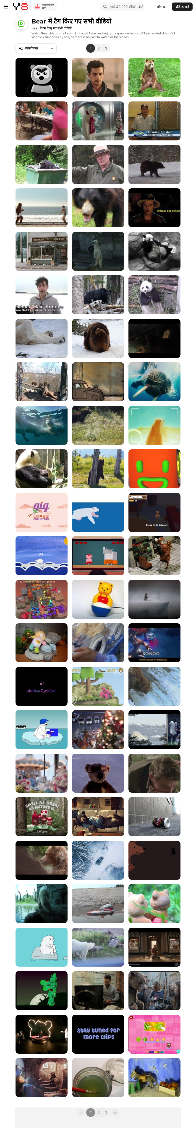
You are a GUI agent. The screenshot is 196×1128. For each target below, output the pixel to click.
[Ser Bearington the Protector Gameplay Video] (154, 512)
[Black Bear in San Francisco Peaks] (98, 294)
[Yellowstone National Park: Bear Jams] (98, 164)
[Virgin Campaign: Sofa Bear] (98, 816)
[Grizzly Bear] (98, 425)
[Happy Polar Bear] (42, 338)
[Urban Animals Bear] (42, 381)
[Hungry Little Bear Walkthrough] (154, 1034)
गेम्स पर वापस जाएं (48, 6)
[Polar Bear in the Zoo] (98, 251)
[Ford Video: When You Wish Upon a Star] (98, 729)
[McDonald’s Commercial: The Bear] (98, 860)
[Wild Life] (98, 468)
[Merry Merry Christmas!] (98, 1077)
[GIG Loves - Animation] (42, 512)
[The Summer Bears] (154, 903)
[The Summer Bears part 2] (98, 903)
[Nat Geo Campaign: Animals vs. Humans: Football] (154, 729)
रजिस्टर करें (182, 7)
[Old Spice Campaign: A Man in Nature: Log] (42, 816)
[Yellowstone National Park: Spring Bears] (154, 164)
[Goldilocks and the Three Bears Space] (154, 555)
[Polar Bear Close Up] (98, 947)
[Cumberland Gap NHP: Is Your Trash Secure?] (42, 164)
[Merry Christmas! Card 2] (154, 1077)
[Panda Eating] (154, 294)
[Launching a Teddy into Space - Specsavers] (98, 773)
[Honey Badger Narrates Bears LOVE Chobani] (42, 251)
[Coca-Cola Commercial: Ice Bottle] (98, 120)
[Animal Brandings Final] (154, 468)
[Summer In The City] (154, 816)
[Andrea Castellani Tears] (42, 686)
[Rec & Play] (154, 425)
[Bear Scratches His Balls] (154, 77)
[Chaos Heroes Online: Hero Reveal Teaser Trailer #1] (154, 642)
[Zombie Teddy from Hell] (42, 990)
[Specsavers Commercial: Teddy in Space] (42, 773)
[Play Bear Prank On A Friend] (42, 120)
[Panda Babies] (98, 642)
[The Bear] (98, 1034)
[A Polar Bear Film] (42, 903)
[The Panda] (42, 468)
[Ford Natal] (42, 1077)
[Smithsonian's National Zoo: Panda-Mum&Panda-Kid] (154, 251)
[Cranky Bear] (42, 1034)
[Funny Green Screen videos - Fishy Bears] (154, 686)
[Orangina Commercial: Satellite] (42, 207)
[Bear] (98, 599)
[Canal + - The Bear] (154, 990)
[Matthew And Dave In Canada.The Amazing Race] (98, 990)
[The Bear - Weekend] (98, 381)
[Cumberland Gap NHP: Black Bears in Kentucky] (154, 120)
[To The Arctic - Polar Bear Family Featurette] (42, 425)
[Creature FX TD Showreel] (154, 947)
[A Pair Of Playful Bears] (98, 338)
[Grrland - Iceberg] (42, 947)
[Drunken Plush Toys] (42, 642)
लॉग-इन (162, 7)
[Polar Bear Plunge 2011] (42, 294)
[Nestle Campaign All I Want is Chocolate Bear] (98, 77)
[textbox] (36, 48)
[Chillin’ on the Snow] (42, 729)
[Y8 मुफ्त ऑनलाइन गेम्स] (20, 6)
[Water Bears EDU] (42, 599)
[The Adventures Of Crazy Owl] (98, 686)
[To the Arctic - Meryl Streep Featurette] (154, 381)
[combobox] (36, 48)
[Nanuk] (98, 512)
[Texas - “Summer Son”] (42, 77)
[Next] (115, 1112)
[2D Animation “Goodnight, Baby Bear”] (154, 860)
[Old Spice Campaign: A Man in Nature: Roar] (154, 773)
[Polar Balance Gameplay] (42, 555)
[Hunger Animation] (154, 338)
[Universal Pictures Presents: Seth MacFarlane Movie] (154, 207)
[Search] (104, 7)
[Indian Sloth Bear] (98, 207)
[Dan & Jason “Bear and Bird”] (98, 555)
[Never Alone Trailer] (154, 599)
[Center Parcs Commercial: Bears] (42, 860)
